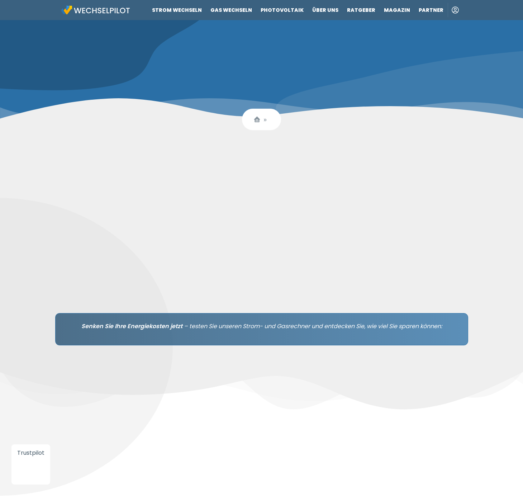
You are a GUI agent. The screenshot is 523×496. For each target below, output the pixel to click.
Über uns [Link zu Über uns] (325, 10)
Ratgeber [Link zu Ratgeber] (361, 10)
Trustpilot (30, 453)
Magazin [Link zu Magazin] (397, 10)
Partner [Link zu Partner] (431, 10)
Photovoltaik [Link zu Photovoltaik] (282, 10)
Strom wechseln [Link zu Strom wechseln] (177, 10)
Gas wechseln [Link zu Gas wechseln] (231, 10)
